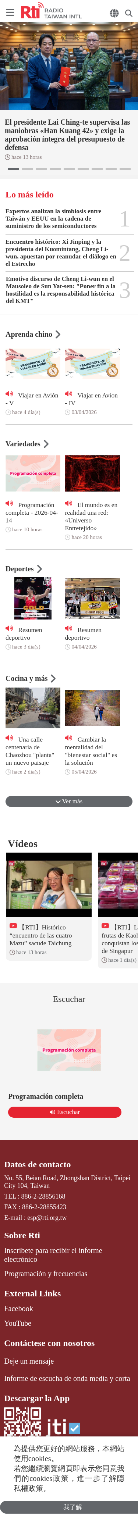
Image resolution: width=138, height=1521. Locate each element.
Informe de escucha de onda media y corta (67, 1378)
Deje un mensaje (29, 1361)
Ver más (69, 801)
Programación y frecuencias (45, 1274)
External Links (32, 1293)
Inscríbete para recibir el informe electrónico (53, 1254)
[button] (13, 169)
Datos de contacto (37, 1164)
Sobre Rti (22, 1235)
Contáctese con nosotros (49, 1343)
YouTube (17, 1323)
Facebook (18, 1308)
